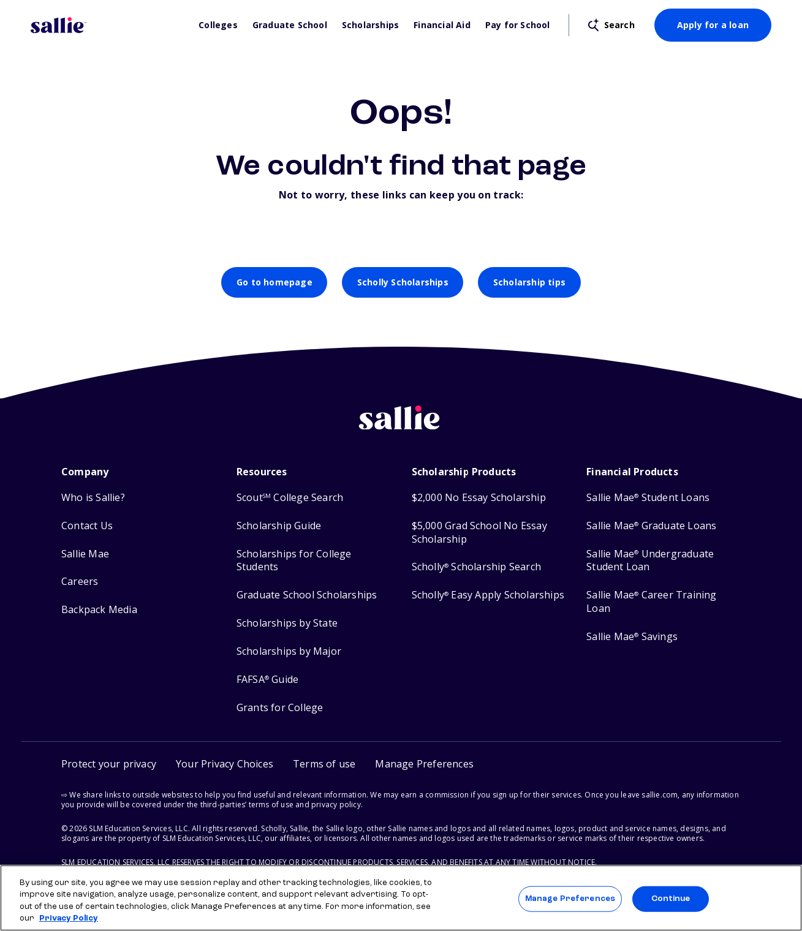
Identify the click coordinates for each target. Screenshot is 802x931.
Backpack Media (99, 609)
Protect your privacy (108, 764)
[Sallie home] (401, 427)
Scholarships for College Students (294, 561)
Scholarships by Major (288, 651)
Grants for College (279, 707)
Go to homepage (274, 282)
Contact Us (87, 525)
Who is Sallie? (93, 497)
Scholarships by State (287, 623)
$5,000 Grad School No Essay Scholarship (479, 532)
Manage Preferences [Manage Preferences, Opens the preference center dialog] (570, 899)
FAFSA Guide (267, 679)
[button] (424, 764)
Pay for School (517, 25)
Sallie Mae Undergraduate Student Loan (650, 561)
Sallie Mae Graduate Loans (651, 525)
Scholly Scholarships (402, 282)
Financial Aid (442, 25)
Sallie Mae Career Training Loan (651, 602)
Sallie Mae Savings (632, 636)
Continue (670, 899)
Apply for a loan (713, 25)
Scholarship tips (529, 282)
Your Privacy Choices (224, 764)
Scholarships (370, 25)
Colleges (218, 25)
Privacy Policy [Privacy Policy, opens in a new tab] (68, 918)
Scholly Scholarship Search (476, 566)
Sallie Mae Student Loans (647, 497)
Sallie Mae (85, 554)
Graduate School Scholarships (306, 595)
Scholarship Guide (278, 525)
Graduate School (289, 25)
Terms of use (324, 764)
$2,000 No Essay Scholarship (479, 497)
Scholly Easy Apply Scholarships (488, 595)
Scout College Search (289, 497)
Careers (79, 581)
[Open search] (611, 25)
